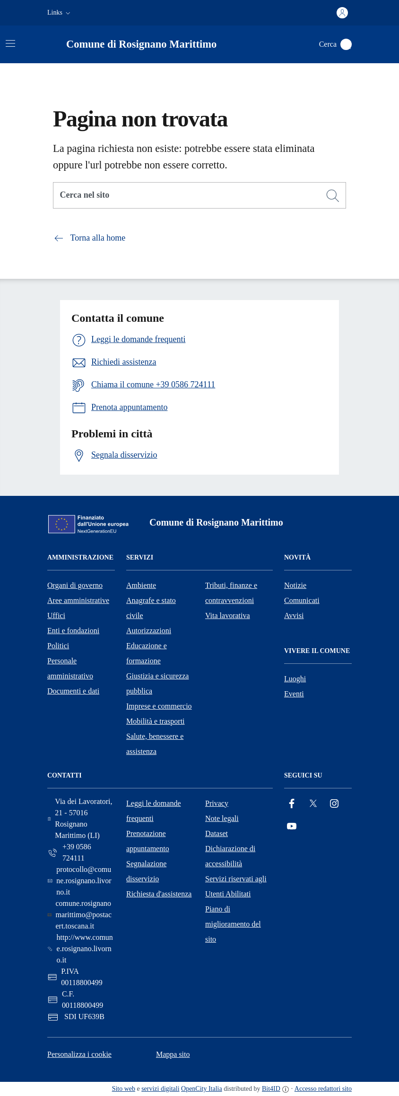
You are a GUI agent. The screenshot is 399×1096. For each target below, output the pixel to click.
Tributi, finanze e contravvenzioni (231, 592)
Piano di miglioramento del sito (233, 924)
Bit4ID (271, 1088)
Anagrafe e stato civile (151, 607)
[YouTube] (291, 826)
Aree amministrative (78, 600)
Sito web (123, 1088)
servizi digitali (160, 1088)
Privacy (216, 803)
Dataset (216, 833)
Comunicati (302, 600)
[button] (59, 12)
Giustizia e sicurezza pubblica (157, 683)
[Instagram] (334, 804)
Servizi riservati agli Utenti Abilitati (236, 886)
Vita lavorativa (227, 615)
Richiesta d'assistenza (158, 894)
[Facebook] (291, 804)
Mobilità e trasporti (155, 721)
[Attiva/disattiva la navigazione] (10, 43)
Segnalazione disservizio (146, 871)
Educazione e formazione (146, 653)
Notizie (295, 585)
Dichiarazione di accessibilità (230, 856)
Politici (58, 646)
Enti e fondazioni (73, 631)
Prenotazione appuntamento (147, 841)
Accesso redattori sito (323, 1088)
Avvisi (294, 615)
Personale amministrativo (70, 668)
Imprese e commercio (159, 706)
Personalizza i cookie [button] (79, 1054)
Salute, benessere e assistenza (154, 743)
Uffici (56, 615)
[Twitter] (313, 804)
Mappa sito (173, 1054)
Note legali (222, 818)
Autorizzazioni (148, 631)
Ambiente (141, 585)
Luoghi (295, 679)
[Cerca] (332, 195)
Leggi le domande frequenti (153, 810)
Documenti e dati (73, 691)
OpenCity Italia (201, 1088)
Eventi (294, 694)
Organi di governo (75, 585)
